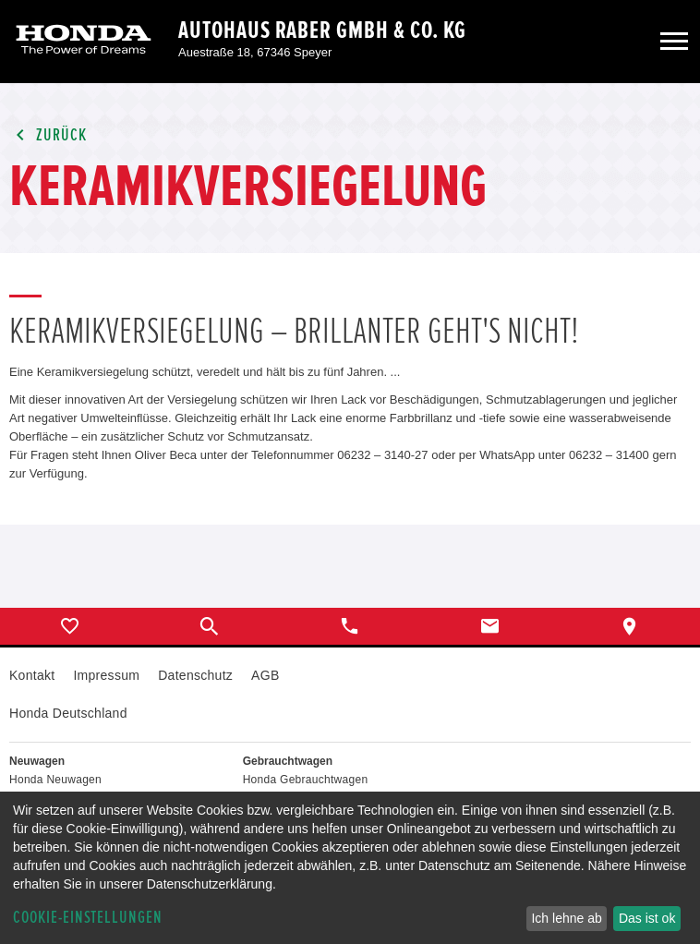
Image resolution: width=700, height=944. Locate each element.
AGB (265, 675)
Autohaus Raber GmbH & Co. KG (322, 30)
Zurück (48, 135)
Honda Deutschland (68, 713)
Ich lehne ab (566, 918)
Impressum (106, 675)
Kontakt (31, 675)
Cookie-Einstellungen (88, 917)
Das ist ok (647, 918)
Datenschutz (195, 675)
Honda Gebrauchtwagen (305, 779)
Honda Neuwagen (55, 779)
